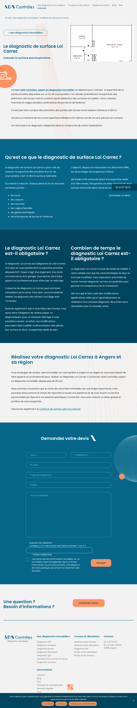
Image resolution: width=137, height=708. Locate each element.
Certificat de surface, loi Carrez (52, 658)
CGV (39, 691)
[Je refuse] (133, 700)
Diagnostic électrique (47, 651)
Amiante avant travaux (85, 641)
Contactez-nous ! (89, 602)
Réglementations (102, 5)
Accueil (8, 18)
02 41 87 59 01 (111, 641)
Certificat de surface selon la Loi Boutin (60, 409)
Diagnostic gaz (44, 655)
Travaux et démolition (81, 5)
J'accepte (48, 703)
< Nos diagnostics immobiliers (26, 32)
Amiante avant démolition (87, 645)
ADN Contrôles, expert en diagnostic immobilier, (48, 90)
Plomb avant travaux (84, 655)
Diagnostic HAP (81, 648)
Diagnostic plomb (45, 648)
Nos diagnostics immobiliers (53, 5)
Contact (43, 8)
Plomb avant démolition (86, 651)
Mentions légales (45, 688)
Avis (123, 5)
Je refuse (61, 703)
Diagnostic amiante (47, 645)
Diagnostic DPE (44, 641)
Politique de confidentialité (50, 684)
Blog (116, 5)
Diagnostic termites (47, 662)
